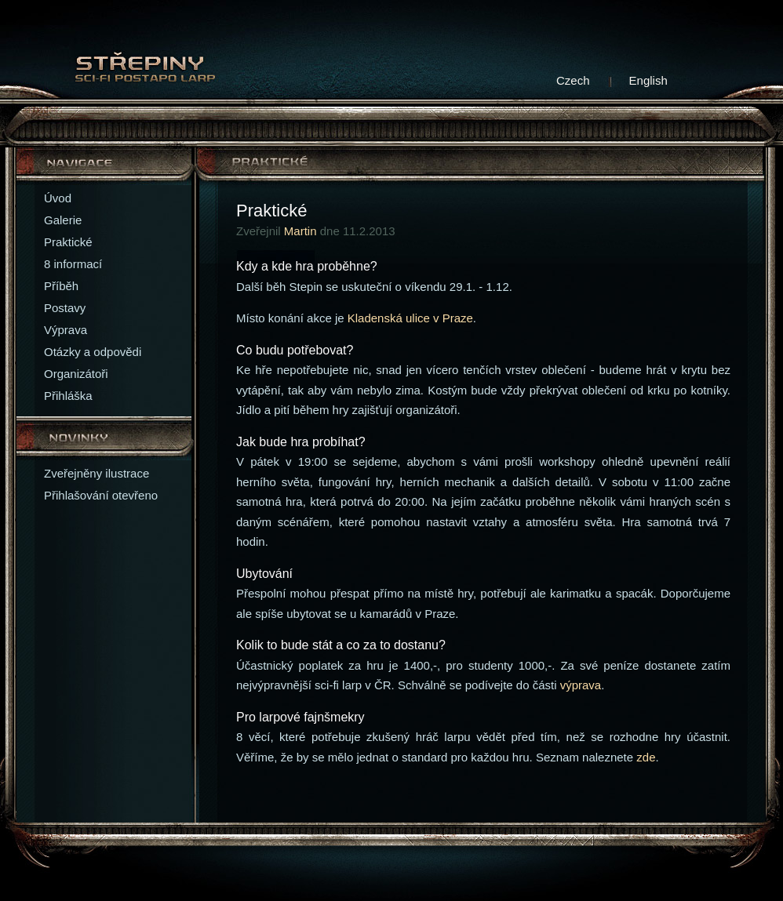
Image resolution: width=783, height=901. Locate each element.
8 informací (73, 264)
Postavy (65, 307)
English (648, 80)
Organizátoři (76, 373)
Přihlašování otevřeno (101, 495)
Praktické (68, 242)
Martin (300, 231)
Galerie (63, 220)
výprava (581, 685)
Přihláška (68, 395)
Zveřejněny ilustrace (96, 473)
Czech (573, 80)
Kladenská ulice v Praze (410, 318)
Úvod (57, 198)
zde (645, 757)
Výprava (65, 329)
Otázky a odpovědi (92, 351)
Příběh (61, 285)
